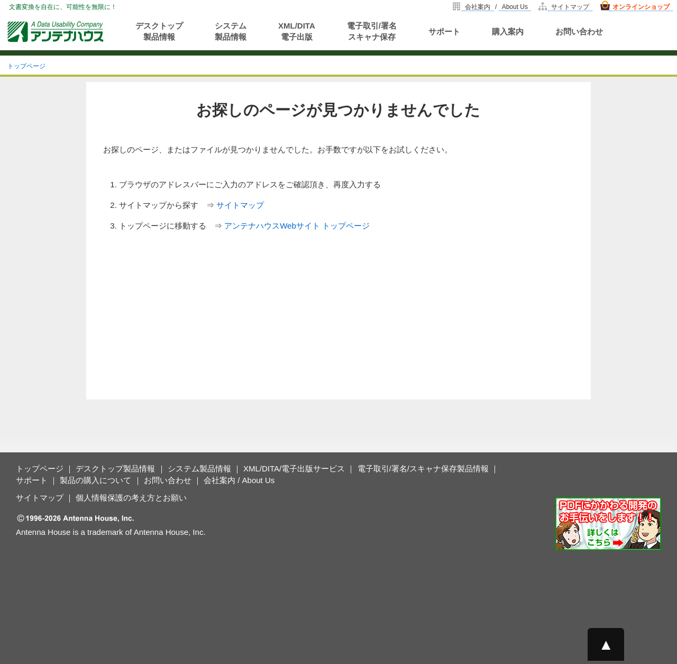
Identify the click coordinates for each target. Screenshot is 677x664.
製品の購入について (95, 480)
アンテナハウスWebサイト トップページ (297, 225)
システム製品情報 (230, 31)
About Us (515, 7)
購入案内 (508, 31)
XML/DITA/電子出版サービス (294, 468)
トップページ (26, 66)
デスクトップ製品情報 (159, 31)
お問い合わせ (579, 31)
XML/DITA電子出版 (296, 31)
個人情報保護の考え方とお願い (131, 497)
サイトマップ (570, 7)
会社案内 (477, 7)
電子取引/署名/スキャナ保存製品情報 (423, 468)
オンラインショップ (641, 7)
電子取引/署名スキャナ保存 (372, 31)
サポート (444, 31)
